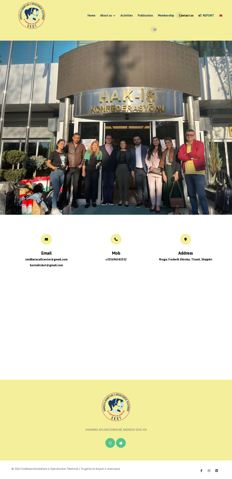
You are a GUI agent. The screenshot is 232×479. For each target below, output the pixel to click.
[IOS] (121, 443)
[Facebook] (201, 470)
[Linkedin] (216, 470)
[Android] (110, 443)
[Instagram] (209, 470)
